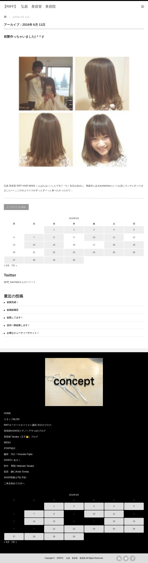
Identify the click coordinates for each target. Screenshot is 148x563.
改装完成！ (12, 302)
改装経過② (12, 310)
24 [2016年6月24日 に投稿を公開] (94, 252)
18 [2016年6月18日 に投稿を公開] (114, 245)
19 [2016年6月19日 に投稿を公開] (134, 245)
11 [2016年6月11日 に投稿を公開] (114, 237)
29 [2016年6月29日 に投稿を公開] (54, 260)
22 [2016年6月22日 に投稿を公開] (54, 252)
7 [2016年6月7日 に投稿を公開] (33, 237)
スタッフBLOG (11, 419)
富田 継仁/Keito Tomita (16, 471)
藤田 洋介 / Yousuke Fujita (18, 454)
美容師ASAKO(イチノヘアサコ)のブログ (25, 430)
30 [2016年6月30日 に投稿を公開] (74, 260)
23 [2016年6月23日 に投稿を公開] (74, 252)
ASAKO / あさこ (12, 460)
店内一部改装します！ (18, 325)
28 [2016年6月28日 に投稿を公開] (34, 260)
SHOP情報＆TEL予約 (15, 477)
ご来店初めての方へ (14, 483)
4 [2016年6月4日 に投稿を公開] (113, 229)
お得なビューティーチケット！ (23, 333)
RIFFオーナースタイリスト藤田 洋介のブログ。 (29, 425)
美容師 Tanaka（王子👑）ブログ (21, 436)
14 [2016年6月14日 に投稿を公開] (34, 245)
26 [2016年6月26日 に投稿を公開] (134, 252)
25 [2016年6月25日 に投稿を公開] (114, 252)
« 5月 (6, 265)
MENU (7, 442)
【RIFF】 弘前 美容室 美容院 (70, 558)
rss (119, 558)
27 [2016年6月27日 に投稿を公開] (14, 260)
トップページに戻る (16, 207)
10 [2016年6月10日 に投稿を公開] (94, 237)
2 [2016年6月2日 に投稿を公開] (74, 229)
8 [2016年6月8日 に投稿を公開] (54, 237)
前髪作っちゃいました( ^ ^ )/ (24, 36)
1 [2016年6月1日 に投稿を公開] (54, 229)
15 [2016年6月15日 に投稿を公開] (54, 245)
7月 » (14, 265)
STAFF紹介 (10, 448)
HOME (7, 413)
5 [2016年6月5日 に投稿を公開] (134, 229)
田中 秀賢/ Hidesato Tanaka (19, 466)
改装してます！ (15, 317)
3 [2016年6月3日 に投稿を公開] (94, 229)
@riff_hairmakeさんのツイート (20, 282)
